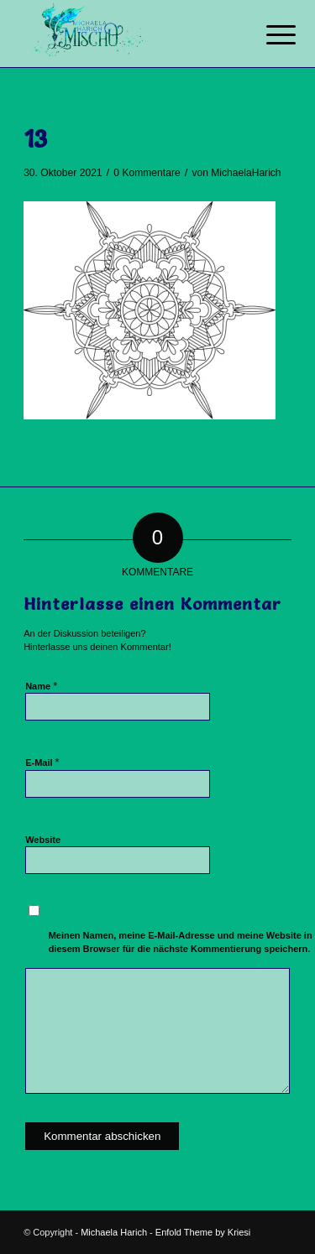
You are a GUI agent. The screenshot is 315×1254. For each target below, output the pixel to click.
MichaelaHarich (246, 173)
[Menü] (267, 35)
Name (41, 685)
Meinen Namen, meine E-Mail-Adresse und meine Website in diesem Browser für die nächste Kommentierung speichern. (180, 942)
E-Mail (42, 762)
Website (42, 840)
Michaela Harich (114, 1232)
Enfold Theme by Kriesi (203, 1232)
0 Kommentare (146, 173)
